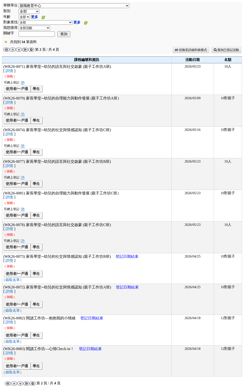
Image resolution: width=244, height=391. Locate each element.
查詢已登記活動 (226, 50)
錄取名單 (12, 280)
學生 (36, 89)
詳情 (9, 71)
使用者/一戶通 (17, 89)
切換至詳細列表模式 (191, 50)
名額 (227, 60)
